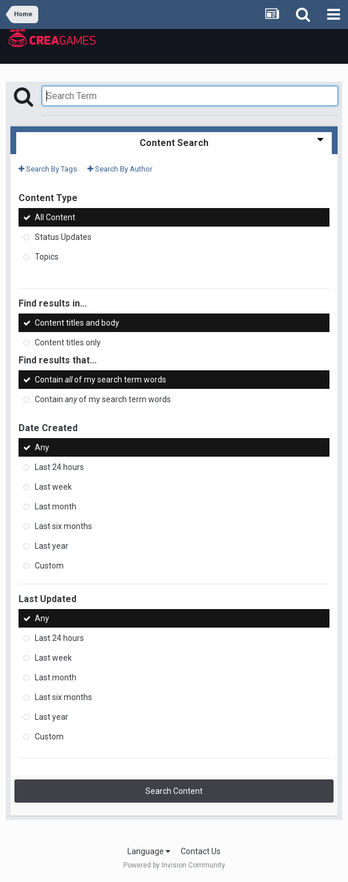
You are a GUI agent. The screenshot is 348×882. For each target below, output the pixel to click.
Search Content (174, 791)
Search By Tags (48, 169)
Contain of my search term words (100, 379)
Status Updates (63, 237)
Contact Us (201, 851)
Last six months (63, 526)
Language (148, 851)
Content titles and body (77, 322)
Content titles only (68, 342)
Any (42, 447)
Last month (55, 506)
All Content (55, 217)
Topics (46, 256)
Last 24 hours (59, 467)
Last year (51, 546)
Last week (53, 486)
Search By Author (119, 169)
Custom (49, 565)
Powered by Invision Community (174, 865)
